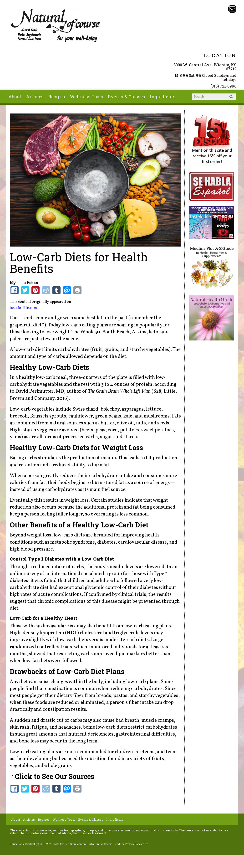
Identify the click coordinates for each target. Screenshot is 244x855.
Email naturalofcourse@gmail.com (232, 9)
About (14, 96)
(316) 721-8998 (223, 85)
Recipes (56, 96)
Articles (35, 96)
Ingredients (162, 96)
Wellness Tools (86, 96)
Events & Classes (126, 96)
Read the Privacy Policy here (131, 844)
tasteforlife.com (23, 308)
